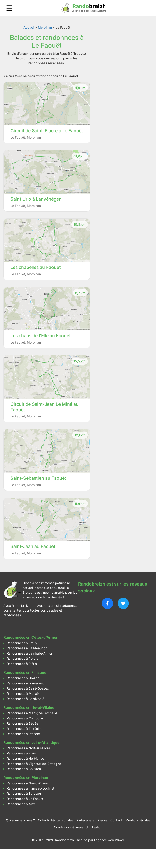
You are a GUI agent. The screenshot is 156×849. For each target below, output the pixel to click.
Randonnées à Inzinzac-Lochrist (30, 788)
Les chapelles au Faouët (35, 267)
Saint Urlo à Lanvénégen (36, 199)
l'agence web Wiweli (109, 840)
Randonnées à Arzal (21, 804)
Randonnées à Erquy (22, 643)
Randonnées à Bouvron (24, 769)
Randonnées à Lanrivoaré (25, 699)
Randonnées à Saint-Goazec (28, 688)
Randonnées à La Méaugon (27, 648)
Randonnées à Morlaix (23, 693)
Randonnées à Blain (21, 753)
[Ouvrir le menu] (9, 8)
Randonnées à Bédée (22, 723)
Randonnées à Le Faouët (25, 799)
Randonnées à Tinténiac (24, 728)
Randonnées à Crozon (23, 678)
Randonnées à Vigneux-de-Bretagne (34, 764)
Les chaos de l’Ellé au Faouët (40, 335)
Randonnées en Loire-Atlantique (31, 742)
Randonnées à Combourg (25, 718)
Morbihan (45, 27)
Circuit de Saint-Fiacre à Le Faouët (46, 130)
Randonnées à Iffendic (23, 734)
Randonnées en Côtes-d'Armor (30, 637)
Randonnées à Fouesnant (25, 683)
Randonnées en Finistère (24, 672)
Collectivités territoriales (55, 820)
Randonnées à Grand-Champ (28, 783)
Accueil (28, 27)
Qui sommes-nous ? (20, 820)
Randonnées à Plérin (22, 664)
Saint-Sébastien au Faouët (38, 478)
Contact (116, 820)
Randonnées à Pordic (22, 658)
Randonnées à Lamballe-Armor (29, 653)
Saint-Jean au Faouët (32, 546)
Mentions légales (137, 820)
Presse (102, 820)
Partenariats (85, 820)
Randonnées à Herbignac (25, 758)
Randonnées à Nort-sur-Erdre (28, 748)
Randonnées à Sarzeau (24, 793)
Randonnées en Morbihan (25, 777)
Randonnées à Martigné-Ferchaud (32, 713)
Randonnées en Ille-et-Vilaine (28, 707)
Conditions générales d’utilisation (78, 827)
